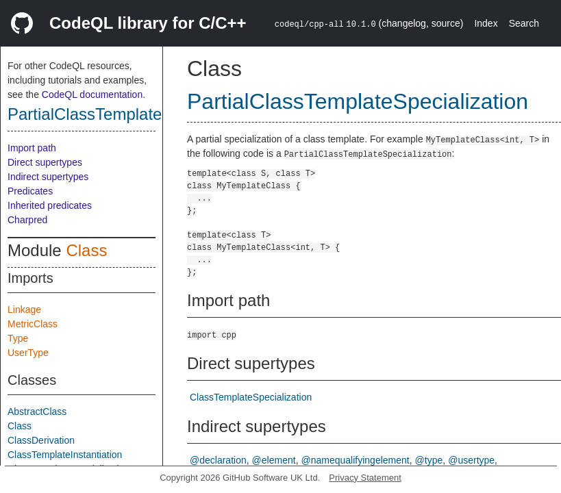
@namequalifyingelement (355, 460)
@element (274, 460)
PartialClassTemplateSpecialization (136, 114)
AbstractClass (37, 411)
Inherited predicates (50, 205)
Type (18, 338)
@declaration (218, 460)
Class (86, 250)
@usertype (471, 460)
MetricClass (33, 323)
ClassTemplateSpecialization (251, 397)
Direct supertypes (45, 162)
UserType (28, 352)
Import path (32, 147)
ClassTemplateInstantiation (65, 454)
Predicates (30, 191)
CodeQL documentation (92, 94)
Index (485, 23)
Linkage (24, 309)
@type (429, 460)
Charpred (27, 219)
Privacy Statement (365, 477)
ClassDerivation (41, 440)
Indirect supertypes (48, 176)
